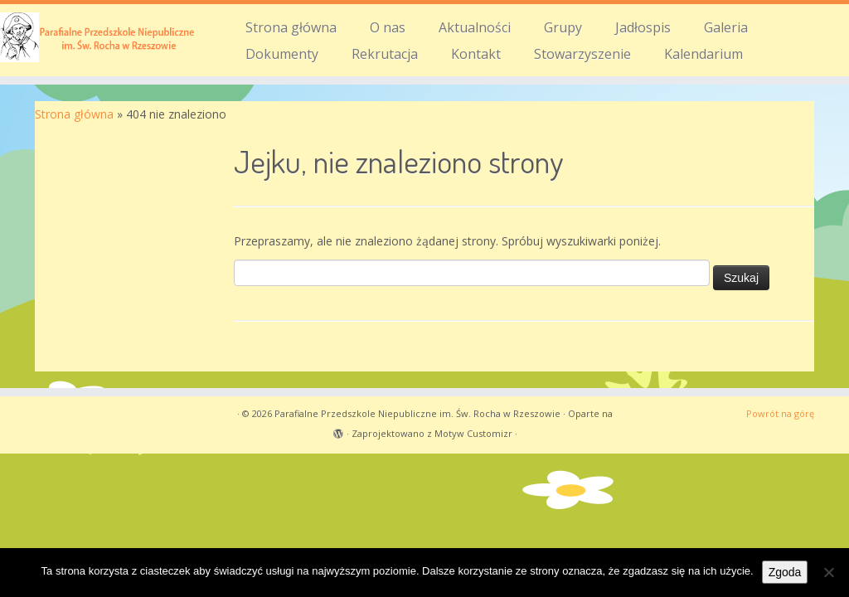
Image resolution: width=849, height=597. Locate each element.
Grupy (563, 27)
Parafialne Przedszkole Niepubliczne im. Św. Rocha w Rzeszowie (417, 413)
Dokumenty (281, 54)
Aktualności (475, 27)
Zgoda (785, 572)
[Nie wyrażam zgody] (828, 572)
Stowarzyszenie (582, 54)
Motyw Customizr (473, 433)
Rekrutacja (385, 54)
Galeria (726, 27)
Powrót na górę (780, 413)
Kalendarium (703, 54)
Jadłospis (643, 27)
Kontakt (476, 54)
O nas (387, 27)
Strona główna (291, 27)
